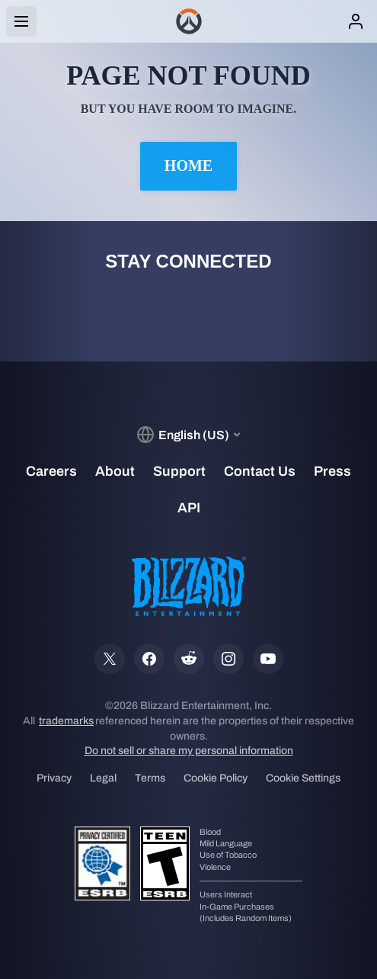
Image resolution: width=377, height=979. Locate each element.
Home (188, 165)
